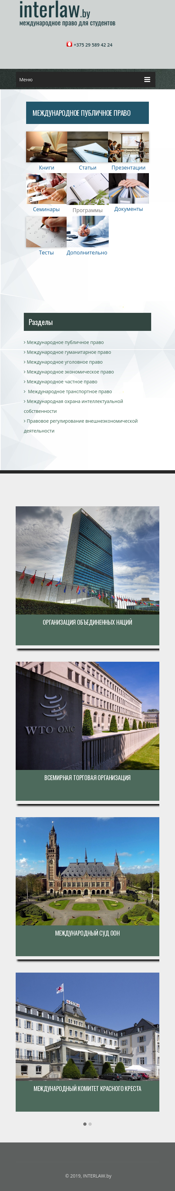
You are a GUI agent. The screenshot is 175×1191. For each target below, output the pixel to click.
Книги (46, 167)
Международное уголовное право (63, 362)
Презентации (129, 167)
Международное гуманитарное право (67, 352)
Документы (129, 208)
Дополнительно (87, 252)
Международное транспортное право (68, 391)
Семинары (46, 209)
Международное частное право (60, 381)
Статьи (88, 167)
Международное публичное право (64, 342)
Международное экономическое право (69, 372)
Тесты (46, 252)
